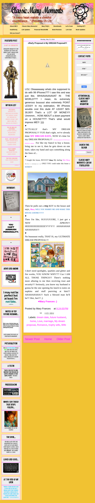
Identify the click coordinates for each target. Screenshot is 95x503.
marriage (48, 321)
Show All (17, 165)
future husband (58, 317)
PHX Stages (12, 110)
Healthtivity (13, 29)
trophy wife (54, 325)
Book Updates (80, 29)
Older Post (63, 339)
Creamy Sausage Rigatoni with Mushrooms (12, 133)
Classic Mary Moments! (30, 26)
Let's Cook (69, 26)
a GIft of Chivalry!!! (11, 45)
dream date (43, 317)
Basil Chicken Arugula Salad (12, 161)
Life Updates (26, 29)
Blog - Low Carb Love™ (11, 139)
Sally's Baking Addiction (12, 149)
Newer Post (32, 339)
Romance (42, 325)
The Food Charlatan (11, 158)
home (33, 321)
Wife (63, 325)
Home (48, 339)
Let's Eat (69, 29)
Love (39, 321)
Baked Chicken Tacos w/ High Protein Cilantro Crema (12, 143)
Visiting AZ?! (81, 26)
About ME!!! (14, 26)
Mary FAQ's (45, 26)
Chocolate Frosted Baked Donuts (11, 153)
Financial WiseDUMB (41, 29)
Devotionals (57, 26)
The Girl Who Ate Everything (12, 128)
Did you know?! (15, 33)
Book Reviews (57, 29)
